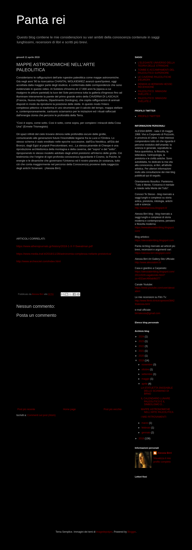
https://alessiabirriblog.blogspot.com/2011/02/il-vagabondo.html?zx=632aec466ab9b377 (154, 275)
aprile (145, 383)
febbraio (146, 427)
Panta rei (40, 20)
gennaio (146, 432)
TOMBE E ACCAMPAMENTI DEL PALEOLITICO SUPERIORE (156, 71)
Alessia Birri (164, 453)
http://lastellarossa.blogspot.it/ (151, 207)
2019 (142, 360)
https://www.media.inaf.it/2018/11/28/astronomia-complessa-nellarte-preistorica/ (63, 253)
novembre (147, 364)
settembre (147, 374)
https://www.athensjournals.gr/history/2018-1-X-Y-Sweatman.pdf (54, 246)
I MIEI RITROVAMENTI (153, 416)
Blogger (131, 531)
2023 (142, 341)
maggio (146, 378)
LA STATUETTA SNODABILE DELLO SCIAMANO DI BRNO (157, 390)
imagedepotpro (104, 531)
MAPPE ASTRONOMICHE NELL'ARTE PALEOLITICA (157, 411)
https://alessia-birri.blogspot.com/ (153, 253)
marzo (145, 423)
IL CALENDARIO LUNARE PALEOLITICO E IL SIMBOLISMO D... (155, 401)
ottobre (146, 369)
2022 (142, 346)
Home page (69, 409)
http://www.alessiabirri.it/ (148, 262)
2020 (142, 355)
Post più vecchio (113, 409)
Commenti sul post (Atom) (41, 415)
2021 (142, 350)
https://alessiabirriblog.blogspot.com (154, 240)
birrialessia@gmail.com (147, 313)
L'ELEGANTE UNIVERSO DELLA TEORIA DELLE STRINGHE (156, 64)
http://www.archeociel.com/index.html (38, 261)
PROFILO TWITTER (149, 116)
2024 (142, 336)
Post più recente (26, 409)
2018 (142, 438)
